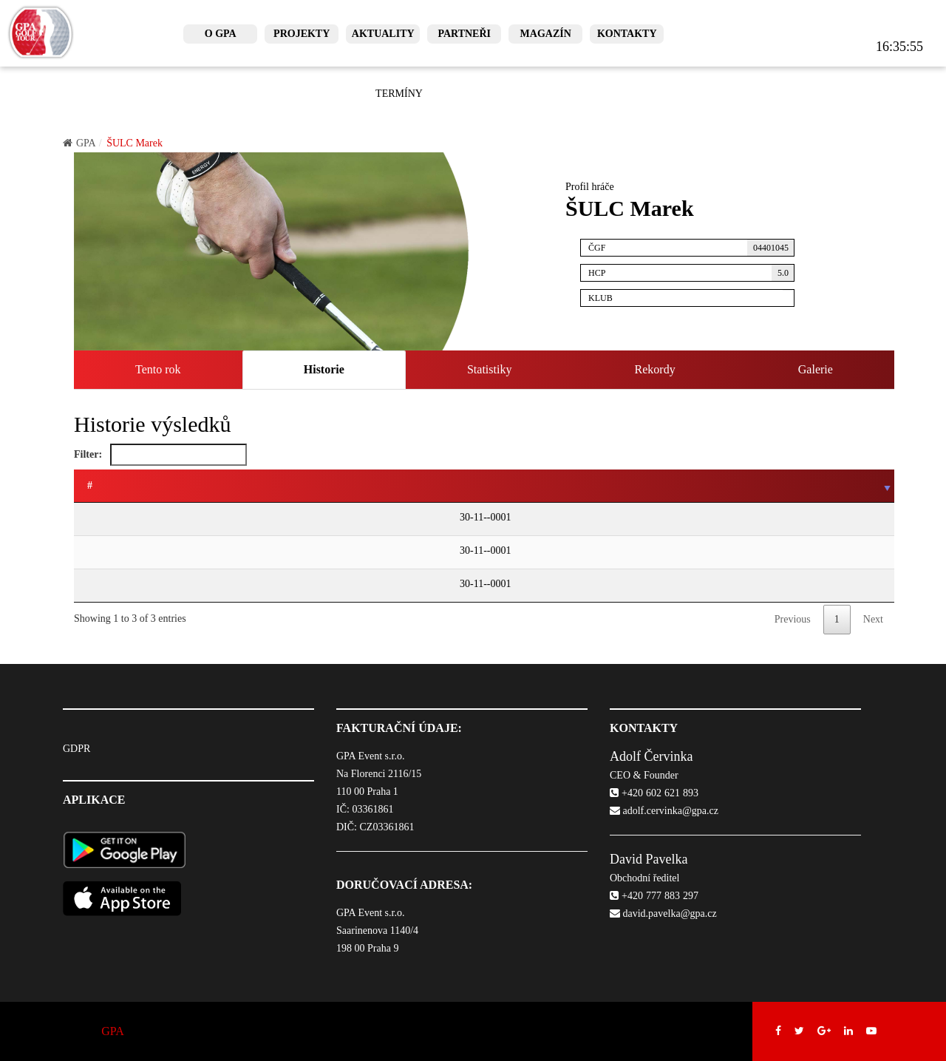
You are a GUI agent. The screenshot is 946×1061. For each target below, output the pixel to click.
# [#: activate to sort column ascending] (89, 485)
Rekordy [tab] (655, 369)
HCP (691, 273)
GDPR (76, 748)
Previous (793, 619)
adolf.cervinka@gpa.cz (664, 810)
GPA (79, 143)
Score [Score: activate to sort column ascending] (798, 485)
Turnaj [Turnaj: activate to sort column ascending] (215, 485)
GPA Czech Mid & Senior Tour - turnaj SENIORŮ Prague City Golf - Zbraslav (358, 518)
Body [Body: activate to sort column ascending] (746, 485)
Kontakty (627, 33)
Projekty (301, 33)
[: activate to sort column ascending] (166, 486)
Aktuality (383, 33)
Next (873, 619)
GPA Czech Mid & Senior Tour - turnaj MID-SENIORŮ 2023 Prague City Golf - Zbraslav (381, 551)
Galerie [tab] (815, 369)
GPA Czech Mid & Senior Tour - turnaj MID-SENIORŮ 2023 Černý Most (348, 585)
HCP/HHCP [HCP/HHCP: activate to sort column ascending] (623, 485)
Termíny (399, 93)
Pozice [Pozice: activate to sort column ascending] (692, 485)
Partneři (464, 33)
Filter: (160, 455)
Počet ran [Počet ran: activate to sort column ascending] (859, 485)
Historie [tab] (324, 369)
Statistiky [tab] (489, 369)
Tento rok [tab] (158, 369)
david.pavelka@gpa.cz (663, 913)
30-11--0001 (109, 517)
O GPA (220, 33)
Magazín (545, 33)
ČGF (691, 248)
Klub (691, 296)
